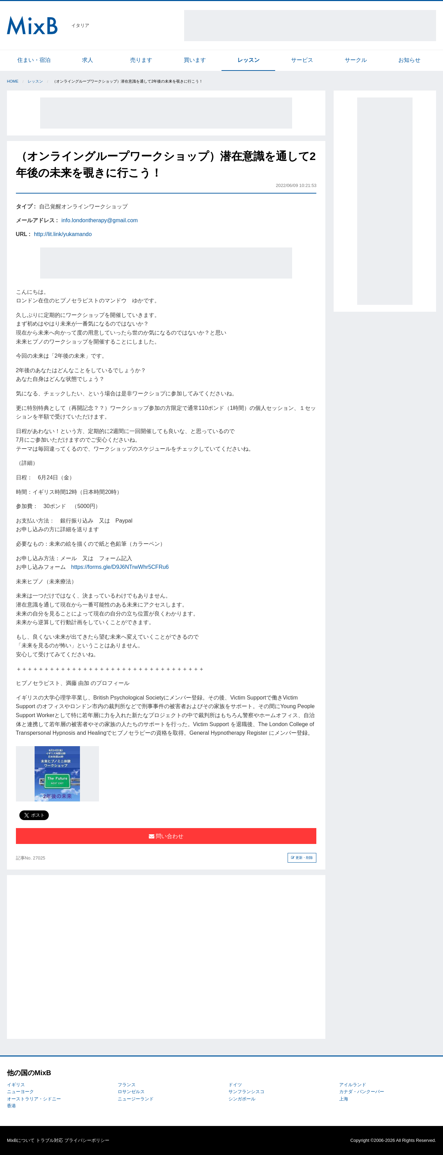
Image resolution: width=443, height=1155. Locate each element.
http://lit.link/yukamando (63, 234)
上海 (343, 1098)
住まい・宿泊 (34, 60)
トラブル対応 (49, 1140)
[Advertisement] (310, 25)
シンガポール (241, 1098)
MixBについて (21, 1140)
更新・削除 (302, 858)
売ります (141, 60)
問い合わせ (166, 836)
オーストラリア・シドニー (34, 1098)
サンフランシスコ (246, 1091)
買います (195, 60)
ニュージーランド (136, 1098)
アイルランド (352, 1084)
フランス (127, 1084)
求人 (87, 60)
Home (12, 81)
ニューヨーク (20, 1091)
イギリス (16, 1084)
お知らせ (409, 60)
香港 (11, 1105)
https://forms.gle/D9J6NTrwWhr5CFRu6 (120, 567)
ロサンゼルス (131, 1091)
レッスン (248, 60)
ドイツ (235, 1084)
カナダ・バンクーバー (361, 1091)
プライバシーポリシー (86, 1140)
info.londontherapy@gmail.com (99, 220)
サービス (302, 60)
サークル (356, 60)
